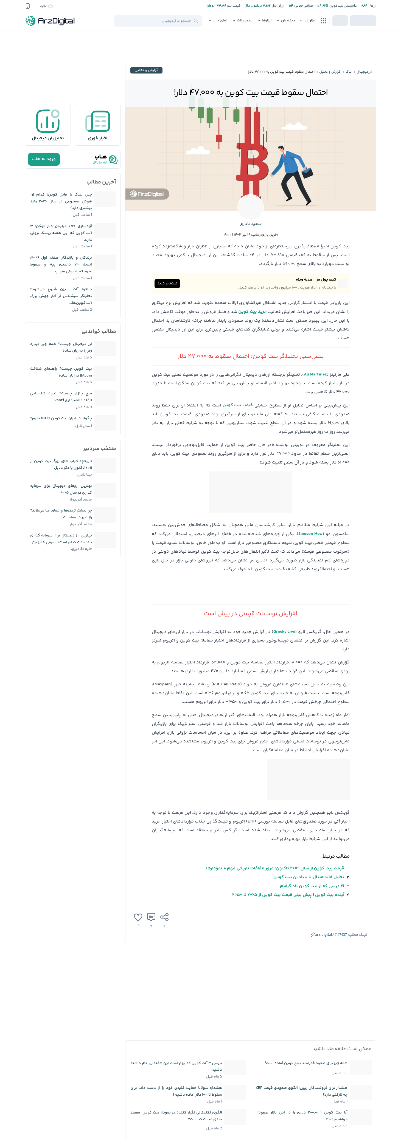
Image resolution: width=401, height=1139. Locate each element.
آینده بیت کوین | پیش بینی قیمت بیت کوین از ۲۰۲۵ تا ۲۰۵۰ (288, 895)
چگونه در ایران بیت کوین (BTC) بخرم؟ (61, 419)
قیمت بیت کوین (238, 405)
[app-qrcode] (27, 6)
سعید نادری (251, 224)
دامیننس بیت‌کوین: (342, 6)
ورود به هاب (44, 159)
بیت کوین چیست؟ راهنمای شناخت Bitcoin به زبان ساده (61, 372)
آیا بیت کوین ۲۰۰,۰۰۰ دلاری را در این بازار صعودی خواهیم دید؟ (301, 1116)
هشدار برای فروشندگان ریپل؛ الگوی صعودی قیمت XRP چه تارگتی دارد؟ (301, 1091)
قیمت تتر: (233, 6)
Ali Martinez (315, 374)
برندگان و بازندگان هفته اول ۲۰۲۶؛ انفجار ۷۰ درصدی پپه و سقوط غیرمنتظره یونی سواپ (61, 265)
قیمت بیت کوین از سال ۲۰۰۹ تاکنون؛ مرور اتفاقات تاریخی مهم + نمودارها (275, 868)
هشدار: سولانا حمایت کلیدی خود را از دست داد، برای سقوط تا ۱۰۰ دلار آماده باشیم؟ (176, 1091)
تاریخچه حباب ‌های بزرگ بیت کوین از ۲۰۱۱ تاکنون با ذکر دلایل (61, 464)
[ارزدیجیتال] (50, 20)
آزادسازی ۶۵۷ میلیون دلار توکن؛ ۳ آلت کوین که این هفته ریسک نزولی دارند (61, 233)
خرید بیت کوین (252, 311)
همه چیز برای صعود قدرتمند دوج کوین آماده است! (306, 1063)
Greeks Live (284, 631)
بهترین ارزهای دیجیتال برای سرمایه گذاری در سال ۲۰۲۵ (61, 489)
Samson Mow (310, 533)
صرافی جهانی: (303, 6)
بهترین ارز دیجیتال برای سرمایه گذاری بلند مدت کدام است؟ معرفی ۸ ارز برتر (61, 539)
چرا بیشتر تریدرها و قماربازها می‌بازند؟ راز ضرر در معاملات (61, 514)
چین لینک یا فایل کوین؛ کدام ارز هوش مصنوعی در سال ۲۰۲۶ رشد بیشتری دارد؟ (61, 201)
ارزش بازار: (277, 6)
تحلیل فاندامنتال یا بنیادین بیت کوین (308, 877)
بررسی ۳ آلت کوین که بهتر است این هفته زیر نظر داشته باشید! (176, 1066)
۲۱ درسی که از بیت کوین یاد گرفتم (312, 886)
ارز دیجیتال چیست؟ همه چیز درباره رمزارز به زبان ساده (61, 347)
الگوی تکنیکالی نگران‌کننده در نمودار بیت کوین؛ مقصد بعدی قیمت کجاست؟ (176, 1116)
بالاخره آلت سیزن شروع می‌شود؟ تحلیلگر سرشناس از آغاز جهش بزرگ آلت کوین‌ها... (61, 296)
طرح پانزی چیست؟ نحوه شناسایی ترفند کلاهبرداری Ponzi (61, 397)
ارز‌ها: (372, 6)
